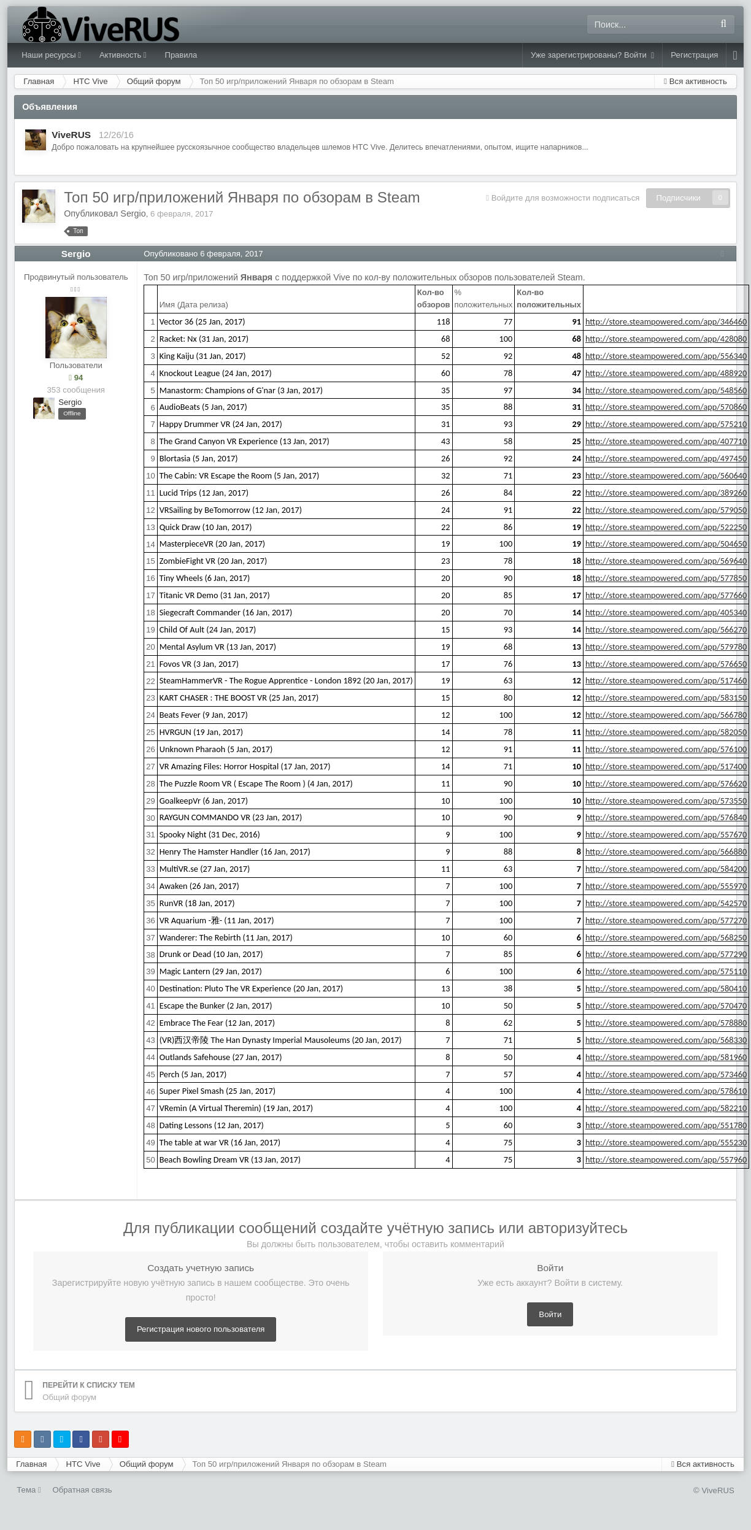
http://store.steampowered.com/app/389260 (669, 492)
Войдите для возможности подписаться (565, 197)
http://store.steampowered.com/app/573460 (669, 1074)
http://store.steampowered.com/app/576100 (669, 749)
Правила (181, 55)
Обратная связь (82, 1489)
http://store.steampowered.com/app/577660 (669, 595)
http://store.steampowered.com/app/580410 (669, 988)
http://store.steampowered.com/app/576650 (669, 663)
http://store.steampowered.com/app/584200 (669, 868)
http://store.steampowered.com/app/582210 (669, 1107)
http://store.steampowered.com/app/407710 (669, 441)
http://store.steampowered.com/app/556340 (669, 355)
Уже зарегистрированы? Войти (592, 55)
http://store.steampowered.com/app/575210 (669, 423)
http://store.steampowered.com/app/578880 (669, 1022)
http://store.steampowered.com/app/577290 (669, 953)
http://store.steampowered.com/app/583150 (669, 697)
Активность (123, 55)
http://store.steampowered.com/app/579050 (669, 509)
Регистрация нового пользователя (201, 1329)
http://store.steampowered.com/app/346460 (669, 321)
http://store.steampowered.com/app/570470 (669, 1005)
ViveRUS (71, 134)
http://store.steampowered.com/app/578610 (669, 1090)
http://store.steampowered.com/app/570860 (669, 406)
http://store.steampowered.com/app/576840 (669, 817)
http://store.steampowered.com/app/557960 (669, 1159)
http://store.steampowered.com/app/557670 (669, 834)
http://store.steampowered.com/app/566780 (669, 714)
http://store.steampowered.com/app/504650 (669, 543)
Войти (550, 1314)
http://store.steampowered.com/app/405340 (669, 612)
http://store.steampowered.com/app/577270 (669, 920)
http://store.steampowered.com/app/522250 (669, 526)
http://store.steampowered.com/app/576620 (669, 783)
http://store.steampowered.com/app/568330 (669, 1039)
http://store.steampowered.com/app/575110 (669, 971)
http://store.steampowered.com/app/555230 (669, 1142)
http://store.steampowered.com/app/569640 (669, 560)
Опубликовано (206, 253)
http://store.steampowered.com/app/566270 (669, 629)
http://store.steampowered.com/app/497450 (669, 458)
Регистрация (694, 55)
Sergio (132, 213)
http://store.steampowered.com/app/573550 (669, 800)
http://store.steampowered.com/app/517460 (669, 680)
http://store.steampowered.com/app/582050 (669, 731)
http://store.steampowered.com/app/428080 (669, 338)
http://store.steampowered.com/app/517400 (669, 766)
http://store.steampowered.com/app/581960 (669, 1057)
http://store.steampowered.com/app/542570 (669, 903)
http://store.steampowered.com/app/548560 (669, 390)
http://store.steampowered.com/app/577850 (669, 577)
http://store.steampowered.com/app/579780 (669, 646)
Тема (29, 1489)
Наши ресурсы (51, 55)
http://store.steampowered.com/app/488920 (669, 373)
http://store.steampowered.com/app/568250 (669, 937)
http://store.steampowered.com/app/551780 (669, 1125)
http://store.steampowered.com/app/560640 (669, 475)
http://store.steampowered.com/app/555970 (669, 885)
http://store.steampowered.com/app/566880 (669, 851)
